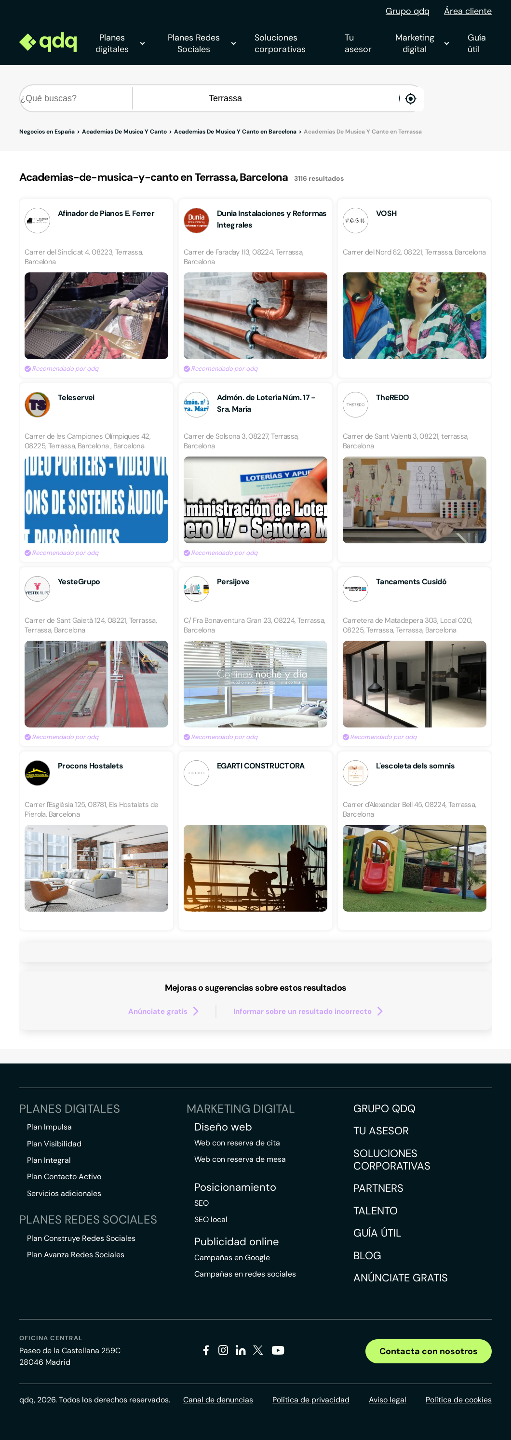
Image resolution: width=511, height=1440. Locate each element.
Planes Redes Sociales (201, 43)
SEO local (211, 1219)
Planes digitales (119, 43)
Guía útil (477, 43)
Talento (375, 1211)
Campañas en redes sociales (245, 1274)
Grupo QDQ (384, 1109)
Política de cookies (459, 1400)
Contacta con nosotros (428, 1351)
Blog (367, 1256)
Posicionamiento (235, 1187)
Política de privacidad (311, 1400)
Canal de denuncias (218, 1400)
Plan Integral (49, 1160)
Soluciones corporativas (280, 43)
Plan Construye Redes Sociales (81, 1238)
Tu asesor (358, 43)
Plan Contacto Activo (64, 1176)
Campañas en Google (232, 1257)
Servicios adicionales (64, 1193)
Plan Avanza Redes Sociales (75, 1255)
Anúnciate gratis (400, 1278)
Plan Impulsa (49, 1127)
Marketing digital (421, 43)
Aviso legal (387, 1400)
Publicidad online (236, 1242)
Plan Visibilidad (54, 1144)
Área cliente (468, 11)
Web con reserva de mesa (240, 1159)
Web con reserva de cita (237, 1143)
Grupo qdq (408, 11)
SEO (201, 1203)
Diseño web (223, 1127)
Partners (378, 1188)
